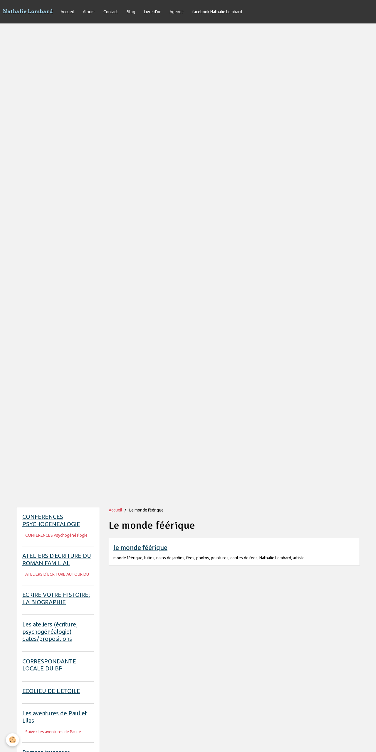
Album (89, 11)
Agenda (176, 11)
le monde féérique (140, 547)
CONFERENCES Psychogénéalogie (56, 535)
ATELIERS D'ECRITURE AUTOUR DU (57, 574)
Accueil (67, 11)
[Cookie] (12, 739)
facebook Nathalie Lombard (217, 11)
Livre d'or (152, 11)
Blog (131, 11)
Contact (110, 11)
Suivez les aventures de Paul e (53, 731)
